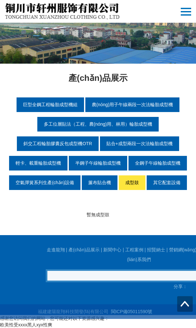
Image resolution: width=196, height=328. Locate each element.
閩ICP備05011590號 (131, 315)
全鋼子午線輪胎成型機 (157, 163)
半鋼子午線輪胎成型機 (98, 163)
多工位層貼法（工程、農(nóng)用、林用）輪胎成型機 (98, 124)
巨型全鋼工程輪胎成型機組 (50, 104)
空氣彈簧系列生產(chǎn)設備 (45, 182)
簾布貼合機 (99, 182)
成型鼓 (132, 182)
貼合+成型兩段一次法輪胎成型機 (139, 143)
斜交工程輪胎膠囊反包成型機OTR (57, 143)
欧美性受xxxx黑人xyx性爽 (26, 324)
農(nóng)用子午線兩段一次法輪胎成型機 (132, 104)
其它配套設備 (166, 182)
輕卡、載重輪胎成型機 (38, 163)
